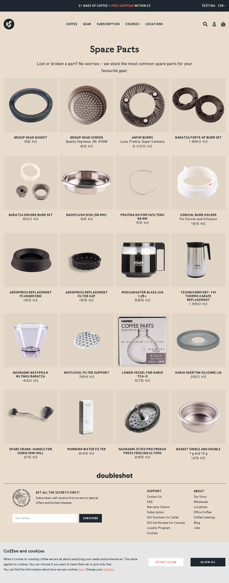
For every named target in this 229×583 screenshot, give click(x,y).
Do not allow (166, 562)
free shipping (122, 6)
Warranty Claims (158, 507)
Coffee (71, 24)
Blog (197, 523)
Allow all (208, 562)
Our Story (200, 497)
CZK (221, 6)
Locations (154, 24)
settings (108, 569)
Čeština (208, 6)
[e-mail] (45, 518)
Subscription (108, 24)
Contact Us (154, 497)
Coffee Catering (204, 517)
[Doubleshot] (9, 24)
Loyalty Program (158, 528)
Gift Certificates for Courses (166, 523)
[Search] (205, 24)
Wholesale (201, 502)
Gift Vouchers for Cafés (163, 517)
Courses (132, 24)
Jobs (197, 528)
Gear (87, 24)
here (81, 569)
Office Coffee (202, 512)
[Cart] (223, 24)
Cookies (152, 533)
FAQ (149, 502)
